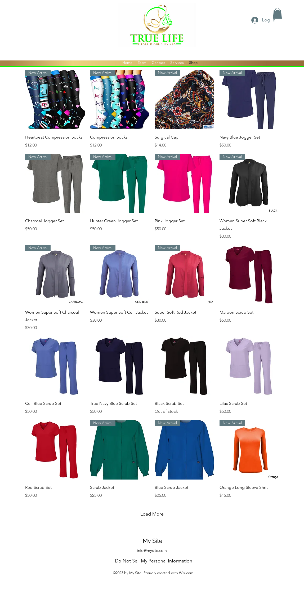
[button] (277, 13)
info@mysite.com (152, 550)
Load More (152, 514)
